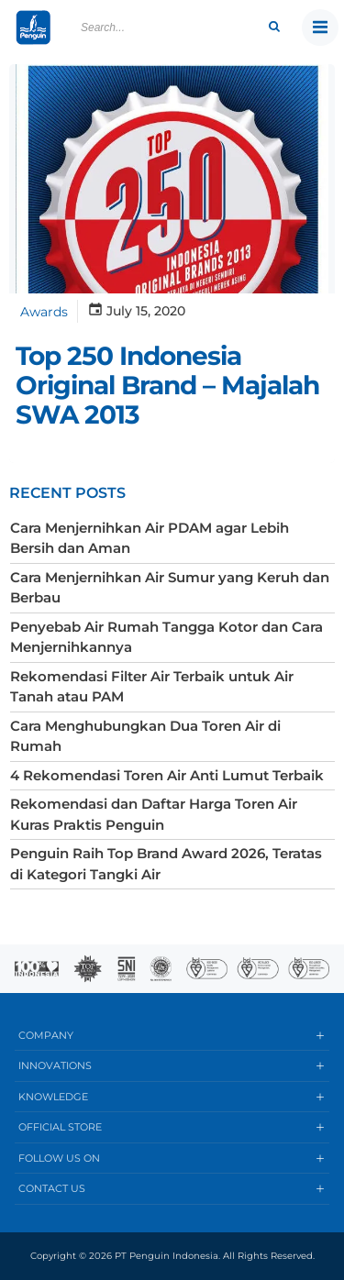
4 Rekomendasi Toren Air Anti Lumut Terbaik (167, 775)
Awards (44, 311)
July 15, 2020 (136, 311)
